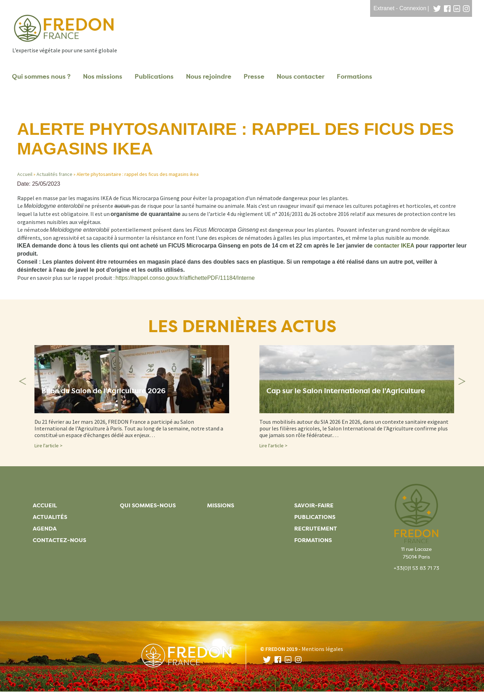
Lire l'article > (48, 445)
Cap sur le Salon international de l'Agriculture (345, 391)
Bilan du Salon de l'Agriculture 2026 (103, 391)
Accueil (24, 174)
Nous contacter (300, 76)
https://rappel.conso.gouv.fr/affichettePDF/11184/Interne (185, 278)
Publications (154, 76)
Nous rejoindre (208, 76)
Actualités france (54, 174)
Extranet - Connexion (400, 8)
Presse (254, 76)
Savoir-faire (314, 505)
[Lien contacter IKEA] (394, 246)
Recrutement (315, 528)
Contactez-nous (59, 540)
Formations (354, 76)
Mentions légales (322, 648)
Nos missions (102, 76)
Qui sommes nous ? (41, 76)
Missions (220, 505)
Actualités (50, 517)
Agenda (45, 528)
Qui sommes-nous (148, 505)
